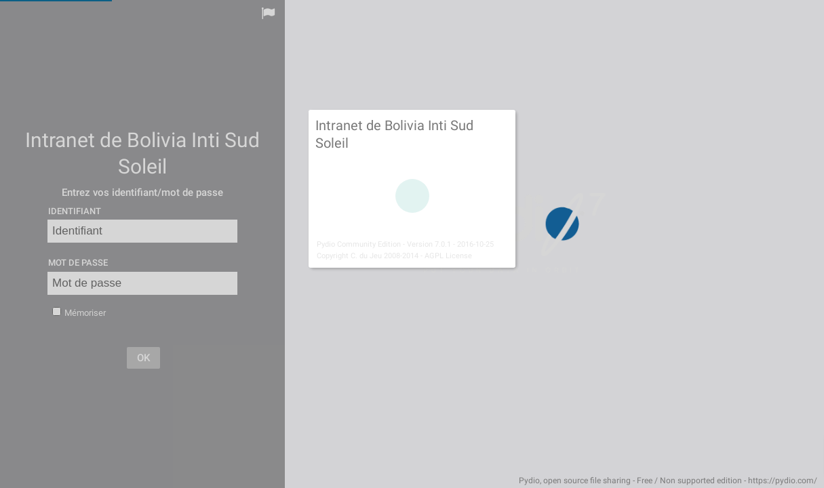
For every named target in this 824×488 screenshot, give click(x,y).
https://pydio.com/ (782, 480)
